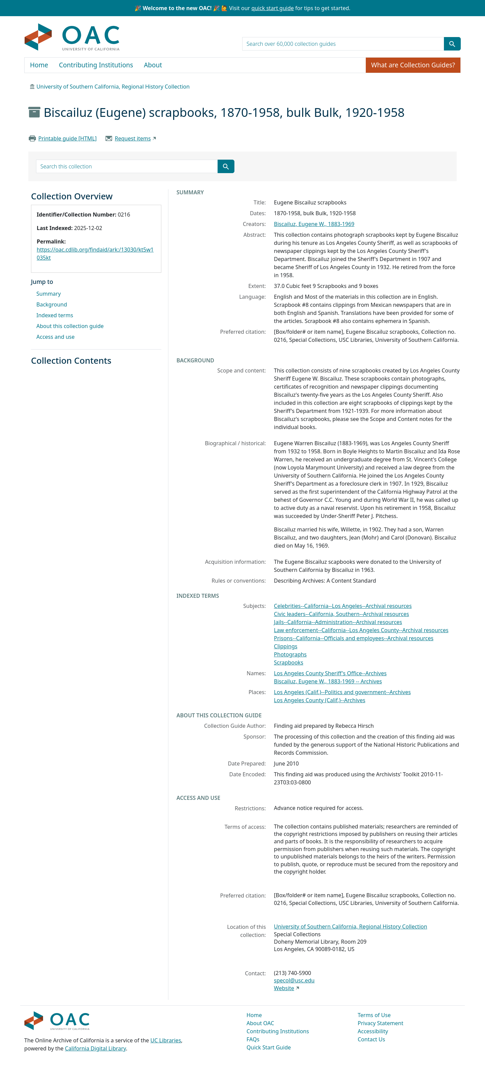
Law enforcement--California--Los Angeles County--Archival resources (361, 630)
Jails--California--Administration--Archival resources (338, 622)
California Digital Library (95, 1048)
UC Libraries (166, 1040)
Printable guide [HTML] (67, 138)
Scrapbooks (288, 662)
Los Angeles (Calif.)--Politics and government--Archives (342, 692)
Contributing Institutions (96, 65)
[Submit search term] (452, 44)
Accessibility (373, 1031)
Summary (48, 293)
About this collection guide (70, 326)
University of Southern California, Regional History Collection (113, 86)
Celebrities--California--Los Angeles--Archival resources (343, 606)
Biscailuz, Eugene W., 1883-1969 (314, 224)
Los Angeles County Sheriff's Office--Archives (330, 673)
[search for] (343, 44)
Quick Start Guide (269, 1047)
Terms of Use (374, 1015)
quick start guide (272, 8)
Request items (133, 138)
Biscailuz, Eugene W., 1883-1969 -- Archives (328, 681)
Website (284, 988)
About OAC (260, 1023)
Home (39, 65)
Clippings (285, 646)
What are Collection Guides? (413, 65)
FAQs (253, 1039)
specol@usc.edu (294, 980)
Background (51, 304)
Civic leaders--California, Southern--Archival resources (341, 614)
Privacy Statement (380, 1023)
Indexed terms (54, 315)
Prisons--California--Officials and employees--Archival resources (353, 638)
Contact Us (371, 1039)
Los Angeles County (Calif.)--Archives (319, 700)
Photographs (290, 654)
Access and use (55, 336)
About (153, 65)
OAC (72, 37)
